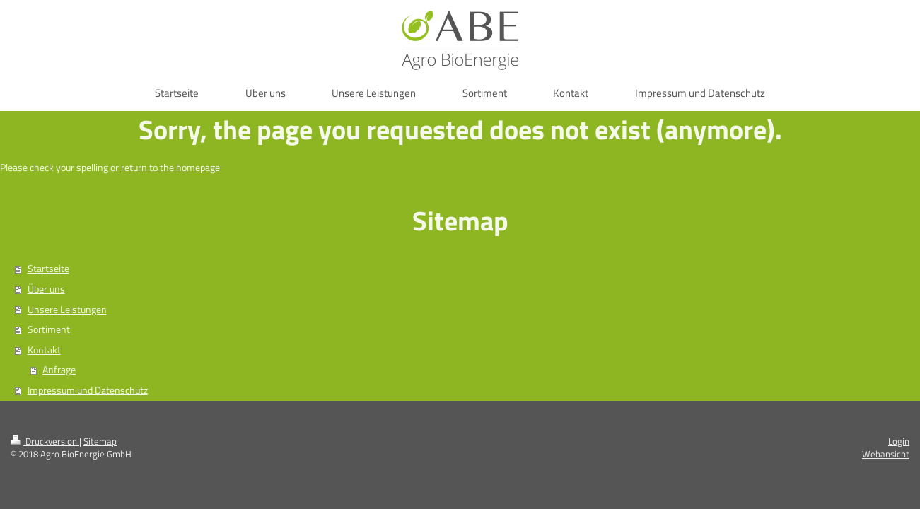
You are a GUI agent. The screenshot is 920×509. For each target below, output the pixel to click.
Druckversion (45, 441)
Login (898, 441)
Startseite (48, 268)
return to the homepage (170, 167)
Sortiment (49, 329)
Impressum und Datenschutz (88, 390)
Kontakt (44, 350)
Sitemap (100, 441)
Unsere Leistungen (67, 309)
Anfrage (59, 370)
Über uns (46, 289)
